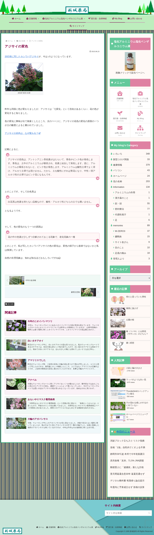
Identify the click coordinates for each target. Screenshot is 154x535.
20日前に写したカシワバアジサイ (22, 56)
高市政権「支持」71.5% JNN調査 (127, 460)
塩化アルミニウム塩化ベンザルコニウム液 (73, 527)
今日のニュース (125, 431)
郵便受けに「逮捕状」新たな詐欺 (127, 467)
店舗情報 (48, 527)
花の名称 (9, 304)
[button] (149, 513)
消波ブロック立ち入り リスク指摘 (127, 440)
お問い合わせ (130, 527)
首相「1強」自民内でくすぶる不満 (127, 447)
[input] (128, 513)
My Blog (98, 527)
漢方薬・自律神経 (113, 527)
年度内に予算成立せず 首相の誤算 (127, 487)
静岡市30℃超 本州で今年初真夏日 (127, 454)
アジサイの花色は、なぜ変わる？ (22, 133)
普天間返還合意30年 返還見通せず (127, 474)
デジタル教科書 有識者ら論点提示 (127, 480)
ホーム (37, 527)
